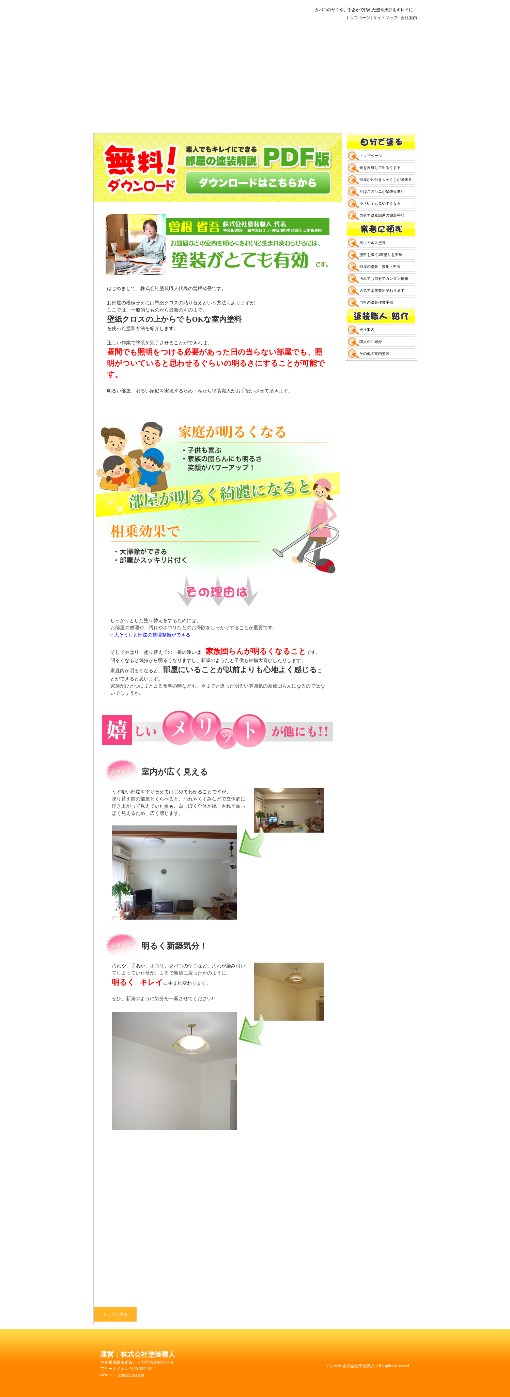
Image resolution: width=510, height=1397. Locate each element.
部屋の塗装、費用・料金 (380, 266)
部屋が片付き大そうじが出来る (385, 179)
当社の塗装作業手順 (376, 302)
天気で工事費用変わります (381, 290)
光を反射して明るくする (380, 167)
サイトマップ (385, 17)
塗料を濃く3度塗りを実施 (381, 255)
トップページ (358, 17)
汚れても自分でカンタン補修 (383, 278)
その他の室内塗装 (374, 353)
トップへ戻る (115, 1314)
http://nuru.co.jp (131, 1374)
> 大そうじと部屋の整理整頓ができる (150, 634)
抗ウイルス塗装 (372, 243)
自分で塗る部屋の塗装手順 (381, 215)
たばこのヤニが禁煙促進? (380, 191)
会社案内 (409, 17)
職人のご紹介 (370, 342)
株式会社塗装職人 (358, 1366)
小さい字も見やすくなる (380, 203)
